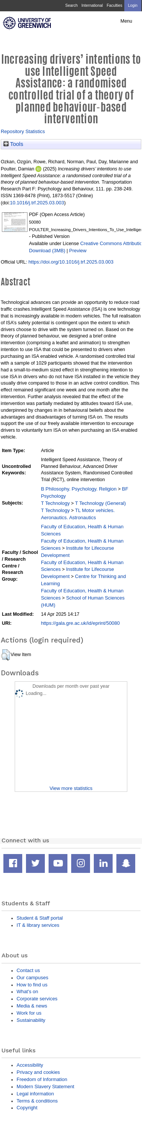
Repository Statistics (23, 131)
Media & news (32, 1006)
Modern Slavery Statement (45, 1086)
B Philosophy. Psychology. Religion (79, 489)
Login (132, 5)
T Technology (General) (100, 503)
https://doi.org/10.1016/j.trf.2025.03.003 (70, 262)
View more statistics (70, 788)
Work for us (29, 1013)
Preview (78, 250)
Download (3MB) (47, 250)
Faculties (114, 5)
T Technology (55, 503)
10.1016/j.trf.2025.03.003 (37, 202)
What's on (27, 991)
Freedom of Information (42, 1079)
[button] (5, 655)
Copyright (27, 1107)
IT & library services (38, 925)
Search (71, 5)
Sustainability (31, 1020)
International (92, 5)
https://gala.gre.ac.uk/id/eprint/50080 (80, 623)
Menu (126, 21)
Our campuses (32, 977)
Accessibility (30, 1065)
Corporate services (37, 998)
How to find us (32, 985)
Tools (13, 144)
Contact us (28, 970)
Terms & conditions (37, 1101)
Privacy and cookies (38, 1072)
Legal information (35, 1093)
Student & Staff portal (40, 918)
